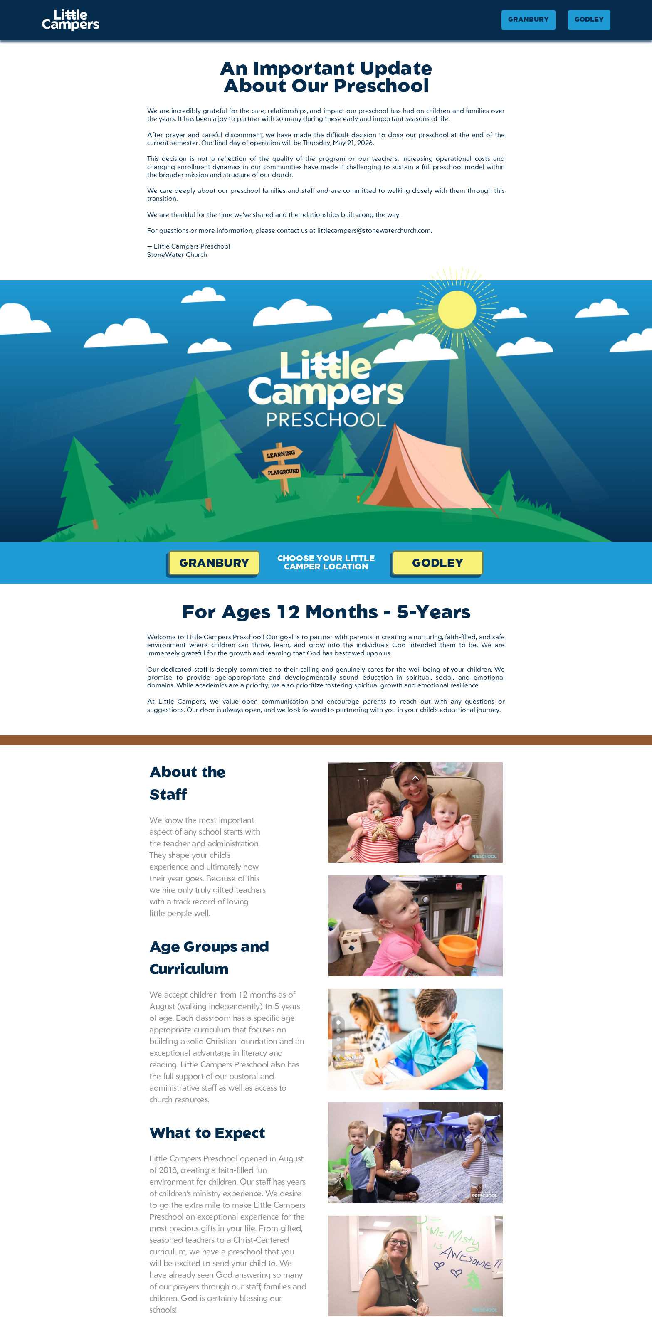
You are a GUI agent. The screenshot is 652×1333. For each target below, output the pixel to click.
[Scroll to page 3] (338, 1039)
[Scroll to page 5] (338, 1057)
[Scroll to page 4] (338, 1047)
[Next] (415, 1299)
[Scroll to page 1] (338, 1021)
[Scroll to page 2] (338, 1031)
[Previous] (415, 778)
